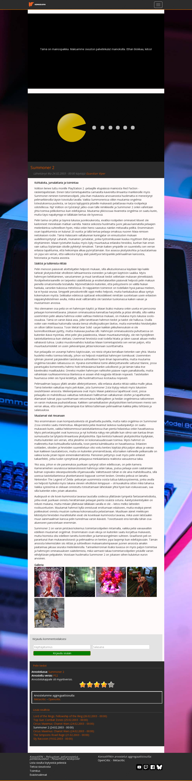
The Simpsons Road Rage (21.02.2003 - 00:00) (61, 735)
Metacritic (40, 699)
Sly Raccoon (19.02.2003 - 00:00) (53, 738)
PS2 (55, 675)
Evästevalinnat (38, 774)
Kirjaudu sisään (62, 653)
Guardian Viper (95, 173)
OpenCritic (104, 760)
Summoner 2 (56, 672)
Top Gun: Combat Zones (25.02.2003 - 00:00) (60, 720)
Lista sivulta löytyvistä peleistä (48, 762)
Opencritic (54, 699)
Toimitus (35, 771)
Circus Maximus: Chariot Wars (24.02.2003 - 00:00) (63, 723)
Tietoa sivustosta (40, 766)
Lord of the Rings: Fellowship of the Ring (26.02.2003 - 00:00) (70, 716)
